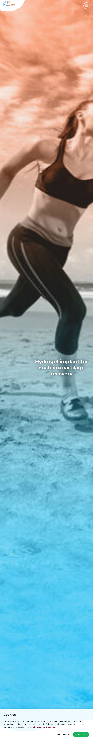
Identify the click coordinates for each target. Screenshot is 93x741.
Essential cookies (62, 734)
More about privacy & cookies (41, 727)
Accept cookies (80, 734)
